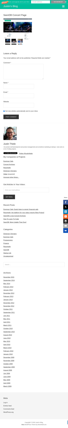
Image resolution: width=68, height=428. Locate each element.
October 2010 (8, 328)
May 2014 (6, 283)
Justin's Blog (10, 6)
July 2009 (6, 373)
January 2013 (8, 299)
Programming (8, 240)
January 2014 (8, 290)
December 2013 (8, 293)
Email (5, 92)
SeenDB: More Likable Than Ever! (14, 222)
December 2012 (8, 303)
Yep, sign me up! (58, 1)
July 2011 (6, 316)
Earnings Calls (8, 161)
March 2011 (7, 325)
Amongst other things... (11, 177)
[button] (34, 2)
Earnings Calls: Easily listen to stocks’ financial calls (20, 209)
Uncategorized (8, 256)
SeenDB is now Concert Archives (14, 216)
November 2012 (8, 306)
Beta (23, 424)
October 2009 (8, 364)
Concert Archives (9, 164)
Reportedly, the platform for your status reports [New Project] (23, 212)
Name (5, 83)
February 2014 (8, 287)
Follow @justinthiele (26, 153)
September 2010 (9, 332)
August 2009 (7, 370)
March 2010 (7, 348)
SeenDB (6, 250)
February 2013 (8, 296)
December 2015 (8, 277)
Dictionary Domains (10, 171)
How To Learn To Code (11, 219)
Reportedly (7, 168)
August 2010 (7, 335)
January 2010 (8, 354)
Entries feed (7, 406)
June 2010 (7, 338)
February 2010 (8, 351)
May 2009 (6, 380)
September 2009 (9, 367)
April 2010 (6, 344)
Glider (5, 174)
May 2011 (6, 319)
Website (6, 101)
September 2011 (9, 312)
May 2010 (6, 341)
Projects (6, 243)
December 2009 (8, 357)
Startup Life (7, 253)
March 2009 (7, 386)
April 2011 (6, 322)
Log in (5, 402)
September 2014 (9, 280)
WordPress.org (8, 412)
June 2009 (7, 376)
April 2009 (6, 383)
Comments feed (8, 409)
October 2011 (8, 309)
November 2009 (8, 360)
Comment (7, 63)
